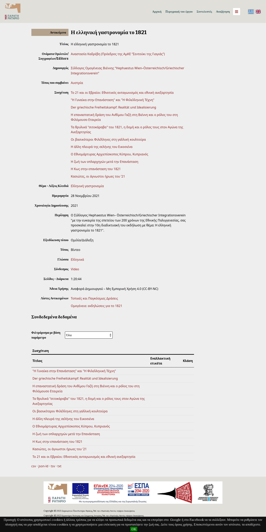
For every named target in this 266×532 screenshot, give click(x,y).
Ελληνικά (77, 259)
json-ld (43, 466)
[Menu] (236, 11)
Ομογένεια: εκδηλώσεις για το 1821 (96, 306)
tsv (53, 466)
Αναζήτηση (223, 11)
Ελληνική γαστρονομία (87, 186)
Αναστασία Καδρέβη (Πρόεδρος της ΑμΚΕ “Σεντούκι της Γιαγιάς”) (118, 54)
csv (33, 466)
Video (75, 269)
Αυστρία (77, 83)
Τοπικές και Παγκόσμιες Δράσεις (94, 298)
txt (59, 466)
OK (133, 529)
